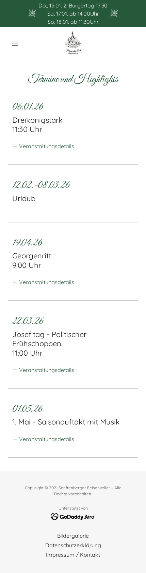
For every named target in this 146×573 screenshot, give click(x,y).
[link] (73, 43)
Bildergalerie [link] (73, 535)
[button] (18, 43)
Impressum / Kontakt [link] (73, 554)
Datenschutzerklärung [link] (73, 545)
